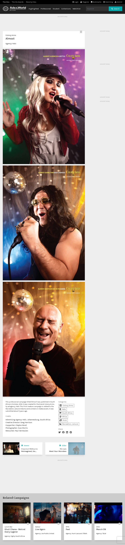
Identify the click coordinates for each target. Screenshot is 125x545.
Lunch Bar (8, 527)
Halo (14, 43)
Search (115, 9)
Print (63, 420)
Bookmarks (96, 2)
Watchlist (76, 9)
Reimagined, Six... (29, 451)
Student (56, 9)
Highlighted (34, 9)
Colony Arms (11, 35)
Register (84, 2)
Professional (46, 9)
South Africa (65, 413)
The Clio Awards (18, 2)
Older (62, 445)
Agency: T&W (101, 533)
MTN (67, 527)
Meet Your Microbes (57, 451)
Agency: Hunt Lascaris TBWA (76, 533)
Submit (118, 2)
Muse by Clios (31, 2)
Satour (37, 527)
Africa (63, 417)
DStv (98, 527)
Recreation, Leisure (68, 424)
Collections (66, 9)
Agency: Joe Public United (44, 533)
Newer (25, 445)
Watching (108, 2)
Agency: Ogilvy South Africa (15, 536)
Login (75, 2)
